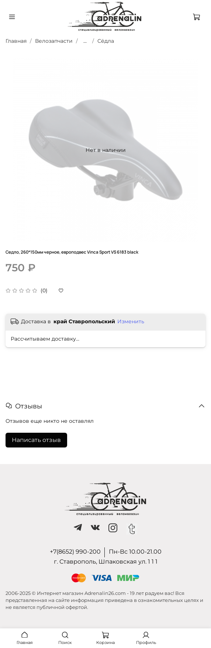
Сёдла (105, 41)
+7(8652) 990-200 (75, 551)
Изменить (130, 321)
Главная (16, 41)
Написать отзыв (36, 439)
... (85, 41)
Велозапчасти (54, 41)
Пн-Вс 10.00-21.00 (135, 551)
